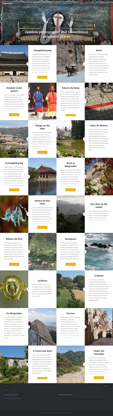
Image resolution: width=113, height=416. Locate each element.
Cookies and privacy (91, 3)
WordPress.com (67, 413)
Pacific (75, 3)
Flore (81, 3)
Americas (58, 3)
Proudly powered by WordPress (49, 413)
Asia (64, 3)
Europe (69, 3)
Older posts (6, 386)
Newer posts (106, 386)
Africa (51, 3)
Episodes (7, 3)
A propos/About (105, 3)
